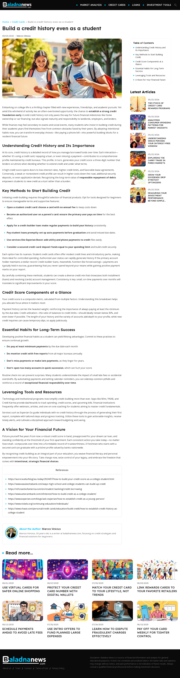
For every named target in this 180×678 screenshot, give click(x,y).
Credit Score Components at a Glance (148, 63)
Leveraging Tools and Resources (149, 75)
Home (5, 21)
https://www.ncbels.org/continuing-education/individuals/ (38, 503)
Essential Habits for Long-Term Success (148, 69)
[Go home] (17, 5)
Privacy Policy (58, 668)
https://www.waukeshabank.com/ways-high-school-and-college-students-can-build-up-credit (57, 483)
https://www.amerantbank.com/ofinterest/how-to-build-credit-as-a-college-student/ (52, 493)
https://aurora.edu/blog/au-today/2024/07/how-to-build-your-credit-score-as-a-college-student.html (61, 479)
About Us (7, 668)
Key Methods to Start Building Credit (148, 56)
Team (18, 668)
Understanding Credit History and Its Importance (149, 48)
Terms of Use (42, 668)
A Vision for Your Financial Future (149, 80)
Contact (28, 668)
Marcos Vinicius (24, 36)
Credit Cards (18, 21)
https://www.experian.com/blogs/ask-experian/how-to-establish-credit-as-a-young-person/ (56, 498)
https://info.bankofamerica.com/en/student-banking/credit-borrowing (45, 489)
